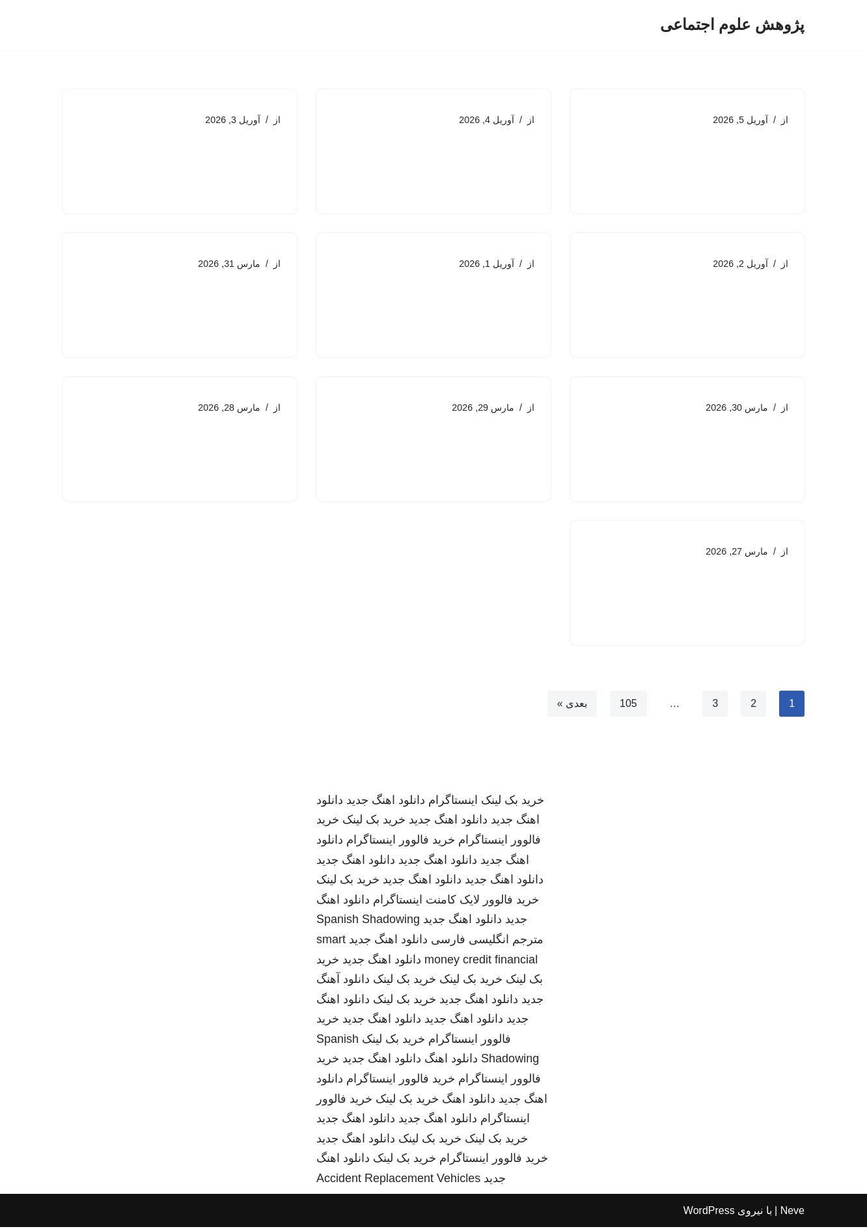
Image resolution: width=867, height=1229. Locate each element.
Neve (792, 1212)
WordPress (709, 1212)
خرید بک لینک (512, 801)
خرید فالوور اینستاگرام (400, 841)
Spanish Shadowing (368, 921)
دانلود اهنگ (451, 1061)
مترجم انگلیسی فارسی (487, 941)
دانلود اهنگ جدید (385, 801)
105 (628, 704)
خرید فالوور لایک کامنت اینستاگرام (456, 901)
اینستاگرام (453, 801)
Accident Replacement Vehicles (398, 1180)
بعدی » (571, 704)
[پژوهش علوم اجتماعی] (732, 25)
